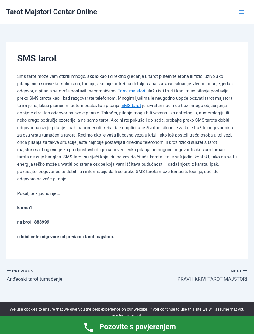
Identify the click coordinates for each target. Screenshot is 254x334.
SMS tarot (131, 105)
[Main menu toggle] (241, 12)
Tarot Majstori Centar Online (51, 12)
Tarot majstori (131, 91)
